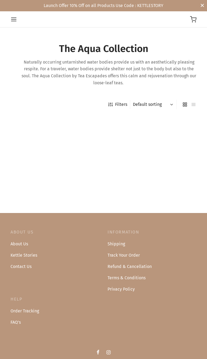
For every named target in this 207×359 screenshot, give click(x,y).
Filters (117, 104)
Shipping (116, 243)
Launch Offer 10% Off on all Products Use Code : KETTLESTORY (103, 5)
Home (15, 104)
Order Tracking (25, 310)
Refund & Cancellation (130, 266)
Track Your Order (124, 255)
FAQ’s (16, 322)
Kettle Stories (24, 255)
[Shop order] (154, 104)
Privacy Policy (121, 289)
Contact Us (21, 266)
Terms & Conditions (127, 277)
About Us (19, 243)
